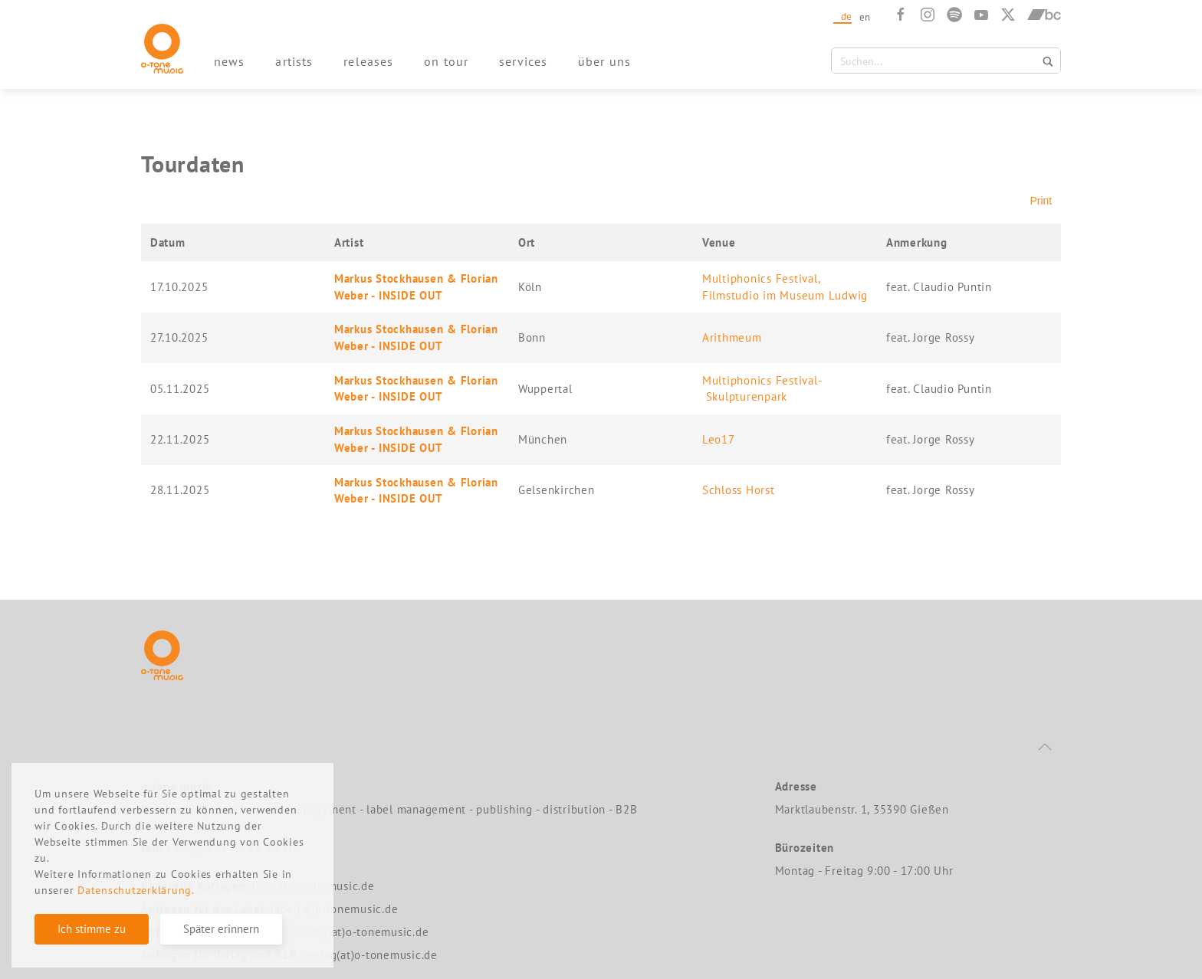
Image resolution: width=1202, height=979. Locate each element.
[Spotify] (954, 14)
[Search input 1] (936, 60)
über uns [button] (604, 61)
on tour (446, 61)
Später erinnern (221, 929)
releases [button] (368, 61)
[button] (1045, 747)
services (523, 61)
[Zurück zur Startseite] (162, 49)
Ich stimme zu (91, 929)
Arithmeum (732, 337)
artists (294, 61)
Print (1041, 201)
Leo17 (718, 439)
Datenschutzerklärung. (136, 890)
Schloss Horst (738, 490)
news (229, 61)
